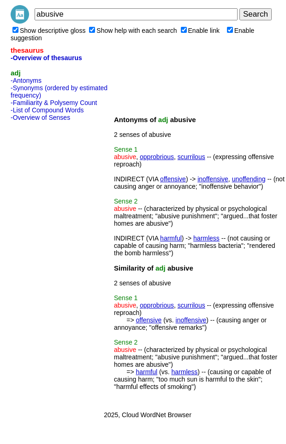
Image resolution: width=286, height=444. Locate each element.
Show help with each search (133, 30)
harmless (206, 238)
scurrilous (191, 156)
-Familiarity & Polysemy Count (54, 102)
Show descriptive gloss (48, 30)
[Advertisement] (47, 263)
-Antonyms (26, 80)
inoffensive (212, 179)
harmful (171, 238)
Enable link (200, 30)
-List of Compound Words (47, 110)
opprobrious (157, 156)
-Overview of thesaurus (46, 58)
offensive (173, 179)
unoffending (249, 179)
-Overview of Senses (40, 117)
